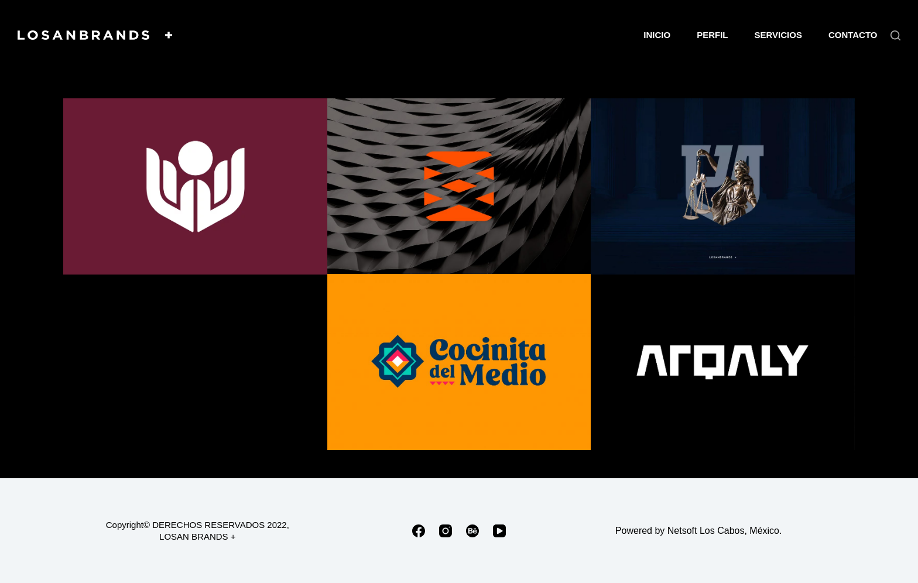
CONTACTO (853, 35)
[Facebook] (418, 530)
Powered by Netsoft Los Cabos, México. (698, 531)
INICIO (656, 35)
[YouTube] (499, 530)
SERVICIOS (777, 35)
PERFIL (712, 35)
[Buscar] (895, 35)
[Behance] (472, 530)
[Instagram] (445, 530)
